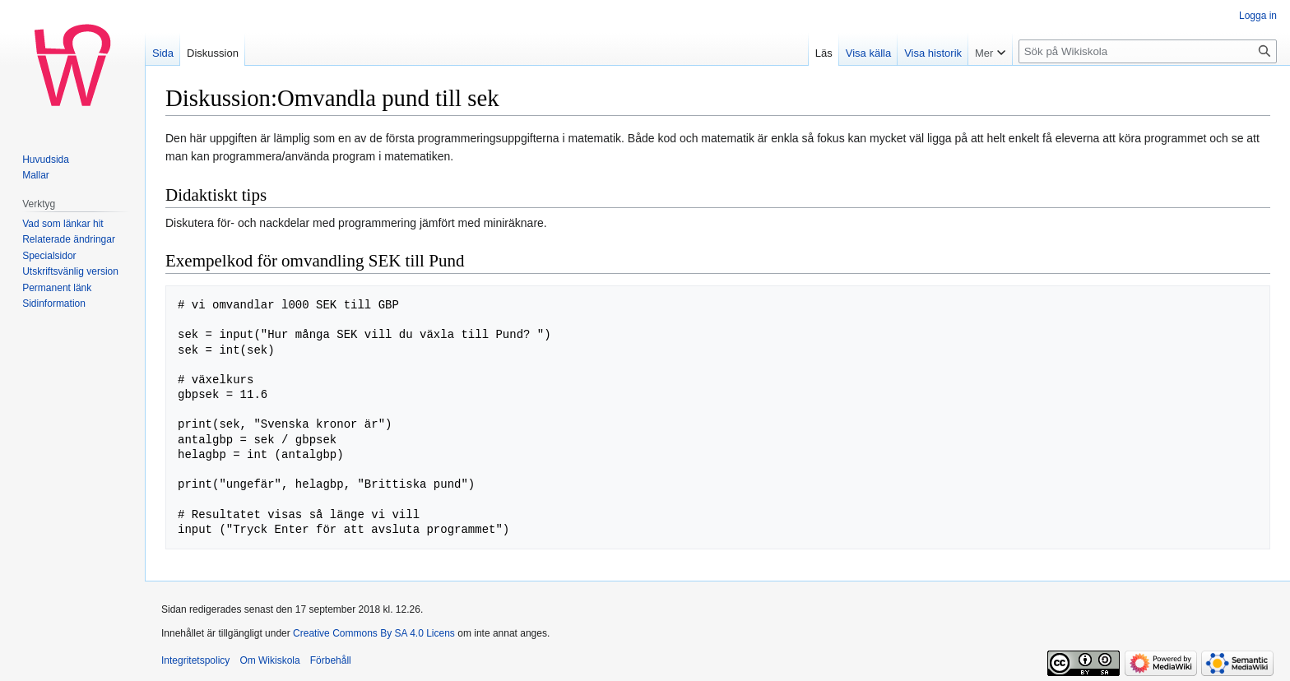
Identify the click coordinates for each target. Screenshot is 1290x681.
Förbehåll (330, 660)
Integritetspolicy (195, 660)
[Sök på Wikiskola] (1148, 51)
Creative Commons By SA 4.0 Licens (374, 633)
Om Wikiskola (269, 660)
